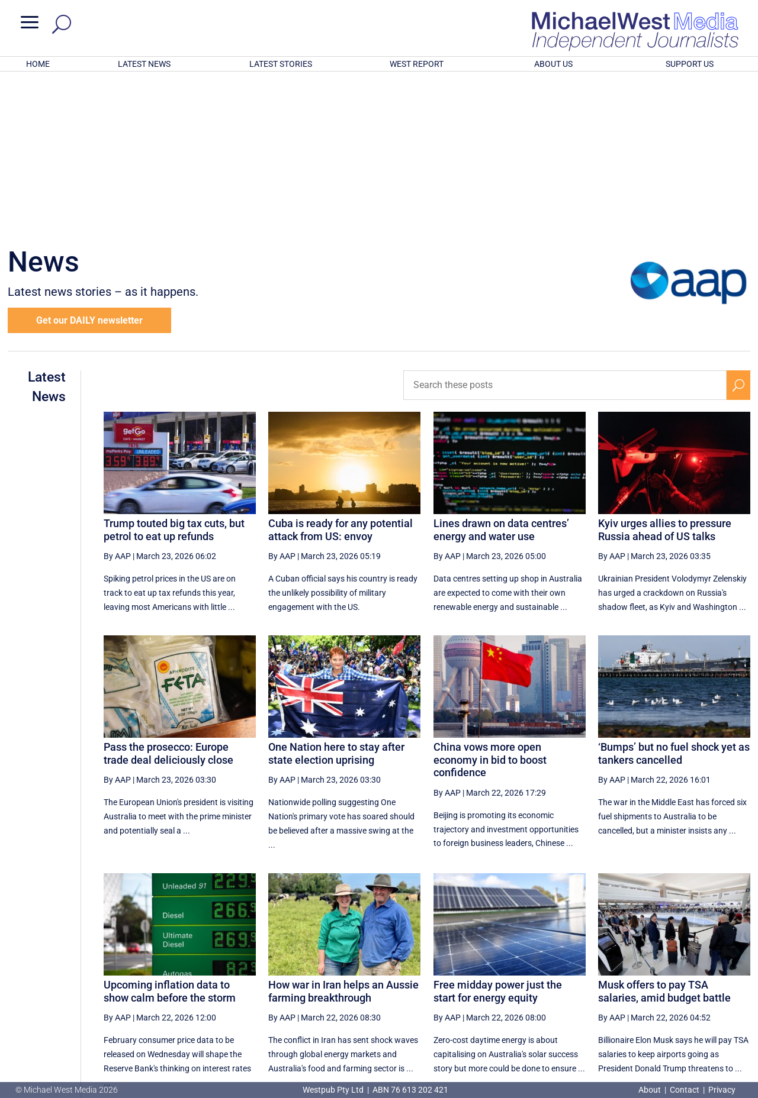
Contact (684, 1089)
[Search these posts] (565, 230)
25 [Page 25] (683, 979)
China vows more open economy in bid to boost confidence (490, 605)
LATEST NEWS (144, 64)
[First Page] (450, 979)
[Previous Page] (476, 979)
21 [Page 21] (563, 979)
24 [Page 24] (654, 979)
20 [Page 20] (533, 979)
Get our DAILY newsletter (89, 165)
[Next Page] (711, 979)
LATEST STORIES (280, 64)
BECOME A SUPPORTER (697, 1021)
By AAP (117, 401)
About (650, 1089)
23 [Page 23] (623, 979)
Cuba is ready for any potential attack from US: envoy (340, 374)
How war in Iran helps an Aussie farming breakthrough (343, 836)
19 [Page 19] (504, 979)
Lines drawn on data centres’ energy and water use (501, 374)
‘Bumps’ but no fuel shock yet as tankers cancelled (674, 598)
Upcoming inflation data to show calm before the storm (170, 836)
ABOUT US (553, 64)
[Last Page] (737, 979)
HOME (38, 64)
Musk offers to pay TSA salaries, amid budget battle (664, 836)
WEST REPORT (417, 64)
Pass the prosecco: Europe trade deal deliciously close (168, 598)
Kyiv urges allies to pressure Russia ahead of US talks (664, 374)
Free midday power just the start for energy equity (497, 836)
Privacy (721, 1089)
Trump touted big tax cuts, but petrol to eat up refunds (174, 374)
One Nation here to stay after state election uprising (336, 598)
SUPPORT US (690, 64)
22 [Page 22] (593, 979)
